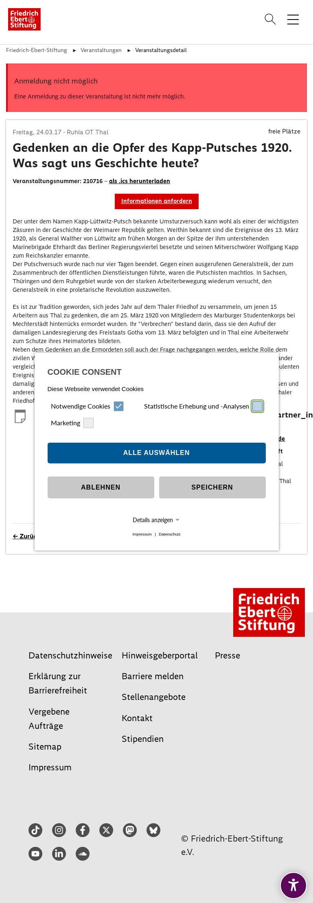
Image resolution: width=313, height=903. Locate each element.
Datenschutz (169, 534)
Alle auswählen (156, 452)
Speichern (212, 487)
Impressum (141, 534)
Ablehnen (100, 487)
